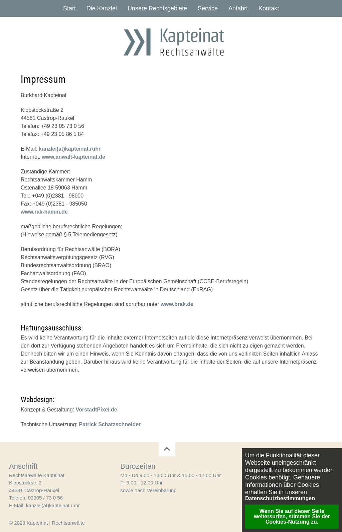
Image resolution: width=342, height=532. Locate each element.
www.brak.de (177, 304)
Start (69, 8)
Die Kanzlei (102, 8)
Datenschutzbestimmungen (280, 498)
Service (208, 8)
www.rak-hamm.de (44, 212)
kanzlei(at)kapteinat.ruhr (70, 149)
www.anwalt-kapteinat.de (73, 157)
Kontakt (269, 8)
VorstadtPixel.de (96, 409)
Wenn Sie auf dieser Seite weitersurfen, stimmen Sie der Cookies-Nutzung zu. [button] (292, 516)
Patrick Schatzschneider (110, 424)
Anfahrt (238, 8)
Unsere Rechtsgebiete (157, 8)
